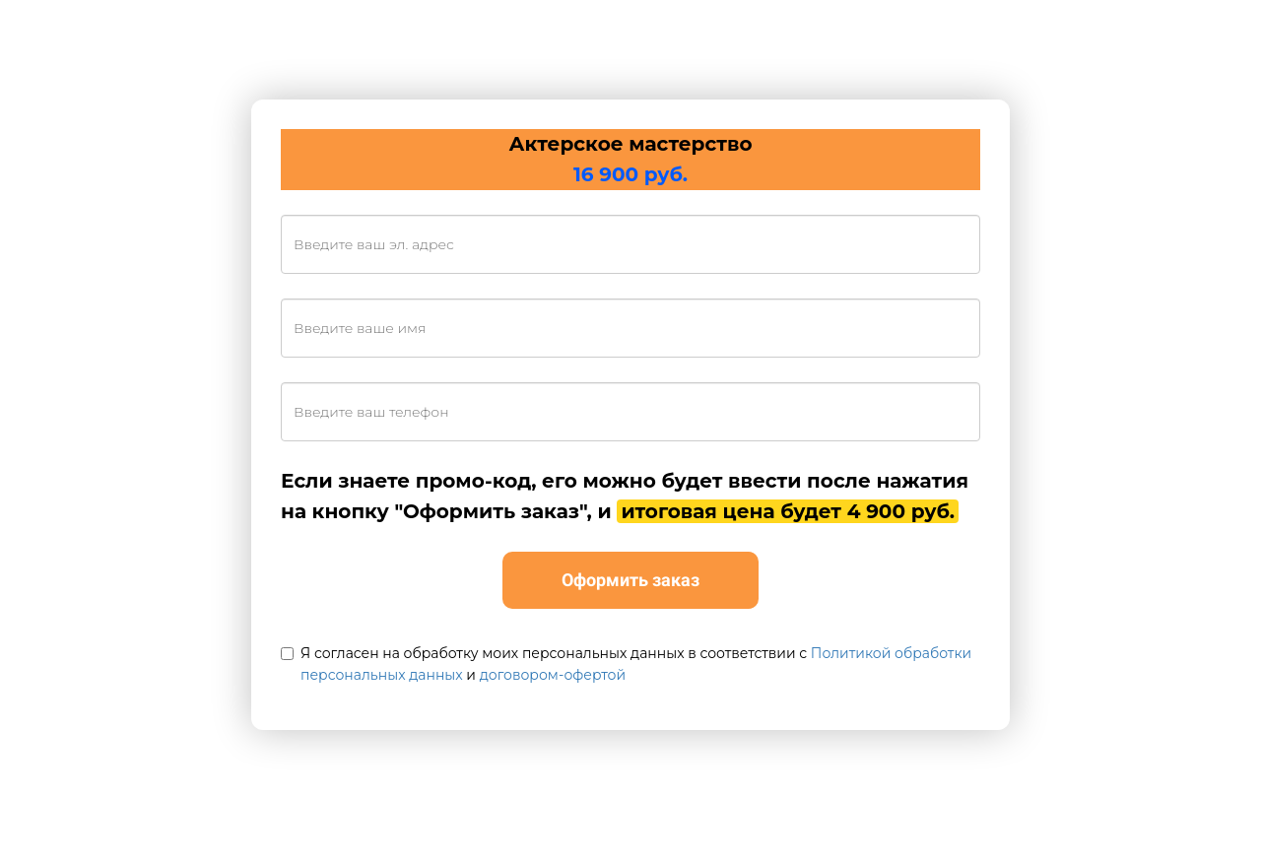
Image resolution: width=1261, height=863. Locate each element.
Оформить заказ (630, 579)
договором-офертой (553, 675)
